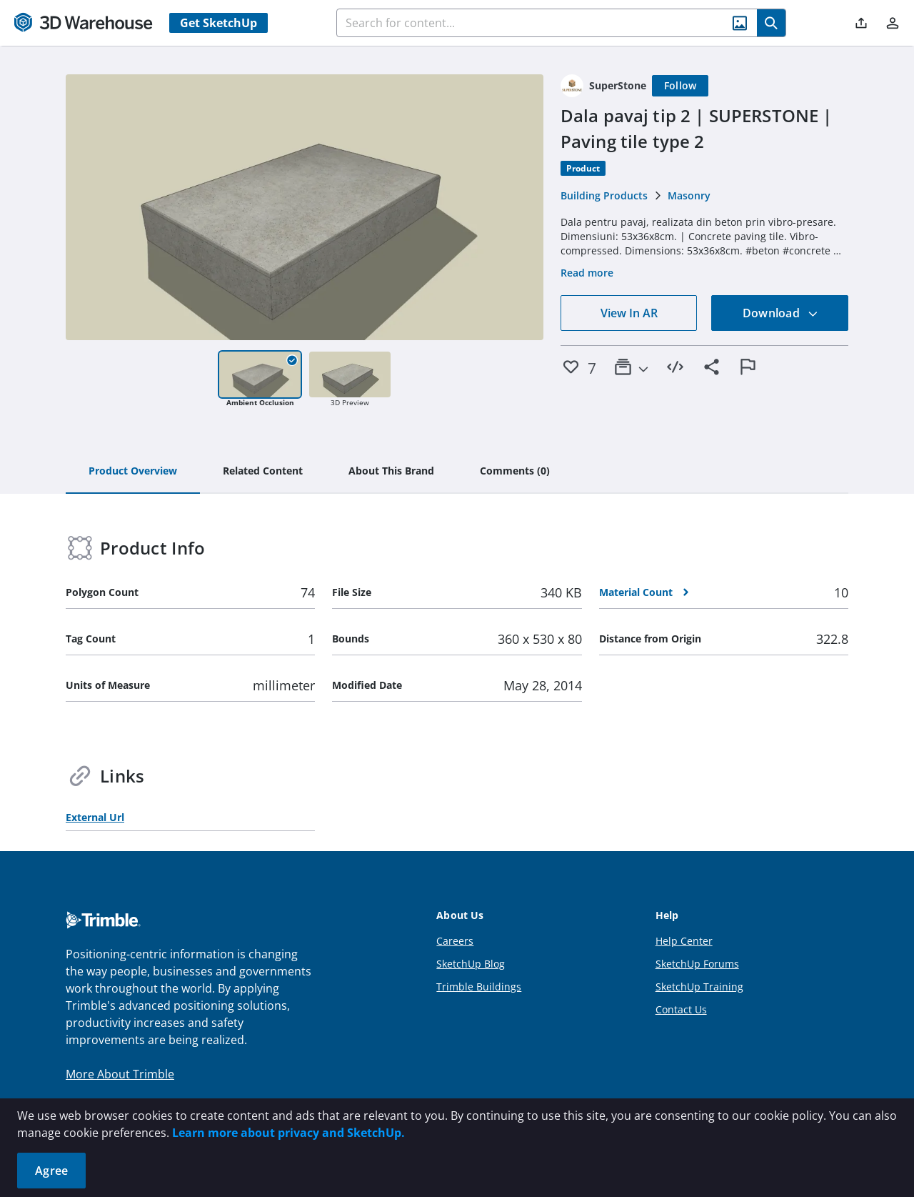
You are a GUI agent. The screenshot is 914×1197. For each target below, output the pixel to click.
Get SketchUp (218, 23)
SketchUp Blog (470, 963)
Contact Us (681, 1009)
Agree (51, 1170)
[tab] (133, 472)
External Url (95, 817)
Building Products (604, 195)
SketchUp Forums (697, 963)
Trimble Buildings (478, 986)
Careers (454, 941)
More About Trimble (120, 1074)
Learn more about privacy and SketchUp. (288, 1133)
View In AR (629, 313)
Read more (587, 272)
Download (780, 313)
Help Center (684, 941)
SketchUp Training (699, 986)
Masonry (689, 195)
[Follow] (680, 85)
